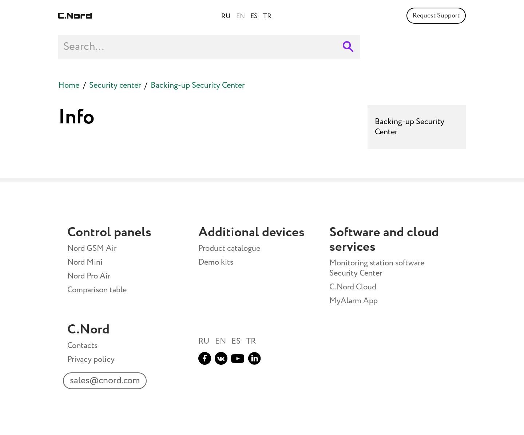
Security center (115, 85)
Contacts (82, 346)
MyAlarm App (353, 301)
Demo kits (215, 262)
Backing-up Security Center (198, 85)
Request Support (436, 15)
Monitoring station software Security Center (376, 268)
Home (68, 85)
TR (251, 341)
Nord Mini (85, 262)
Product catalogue (229, 248)
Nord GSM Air (91, 248)
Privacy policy (91, 359)
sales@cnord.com (103, 382)
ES (236, 341)
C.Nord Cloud (352, 287)
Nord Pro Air (88, 276)
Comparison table (97, 290)
